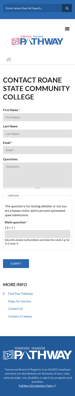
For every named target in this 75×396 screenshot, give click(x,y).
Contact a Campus (20, 316)
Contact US (15, 308)
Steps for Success (19, 301)
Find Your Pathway (20, 293)
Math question (16, 222)
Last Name (10, 126)
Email (7, 142)
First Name (11, 110)
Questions (10, 159)
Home (8, 59)
